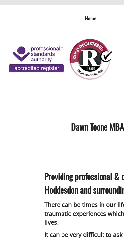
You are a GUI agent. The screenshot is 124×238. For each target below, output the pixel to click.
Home (90, 18)
